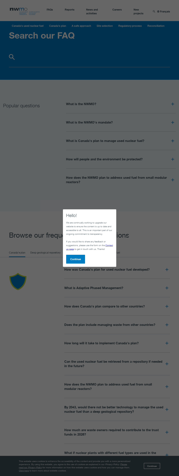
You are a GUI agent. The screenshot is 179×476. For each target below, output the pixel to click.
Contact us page (68, 231)
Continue (63, 241)
